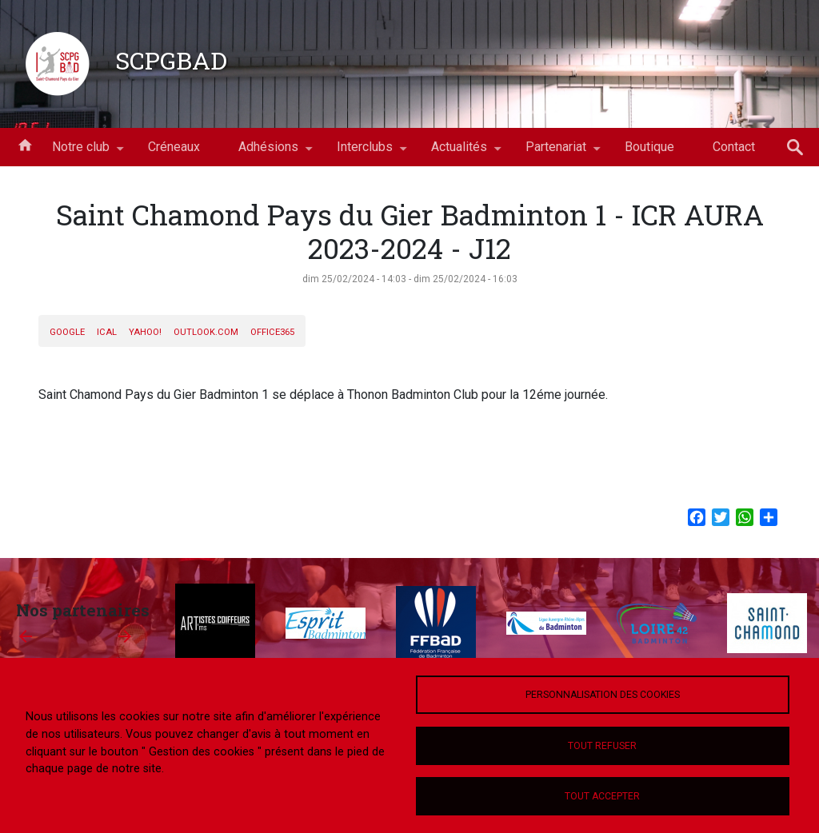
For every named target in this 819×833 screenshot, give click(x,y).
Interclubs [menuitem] (365, 152)
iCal (107, 332)
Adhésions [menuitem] (268, 152)
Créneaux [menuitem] (174, 146)
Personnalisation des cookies (602, 694)
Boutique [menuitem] (649, 146)
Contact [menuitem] (734, 146)
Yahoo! (145, 332)
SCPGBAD (171, 60)
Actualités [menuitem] (459, 152)
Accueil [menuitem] (25, 144)
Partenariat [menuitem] (555, 152)
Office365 (272, 332)
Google (67, 332)
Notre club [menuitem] (81, 152)
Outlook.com (206, 332)
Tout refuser (602, 745)
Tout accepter (602, 796)
